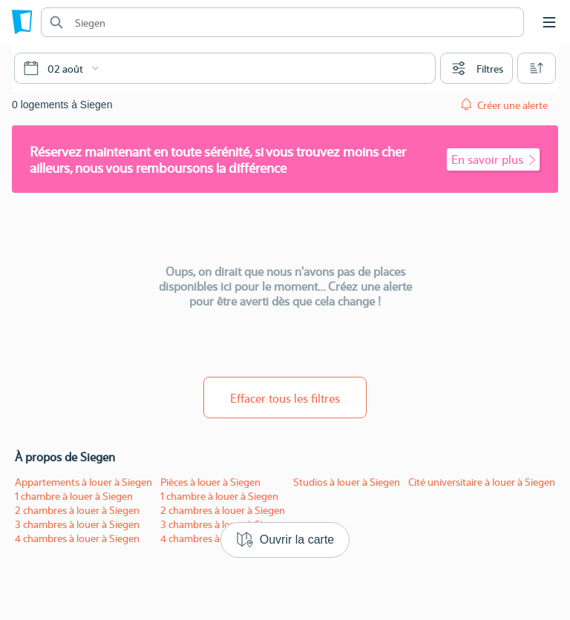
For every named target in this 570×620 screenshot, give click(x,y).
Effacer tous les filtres (285, 398)
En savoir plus (493, 159)
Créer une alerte (512, 104)
